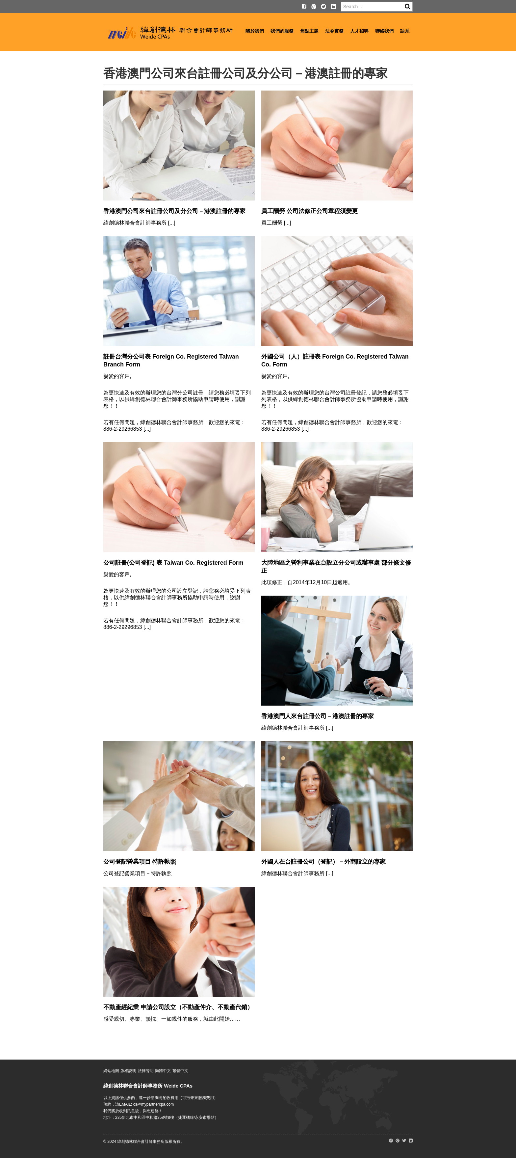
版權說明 (128, 1070)
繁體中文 (180, 1070)
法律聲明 (146, 1070)
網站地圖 (111, 1070)
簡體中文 (163, 1070)
